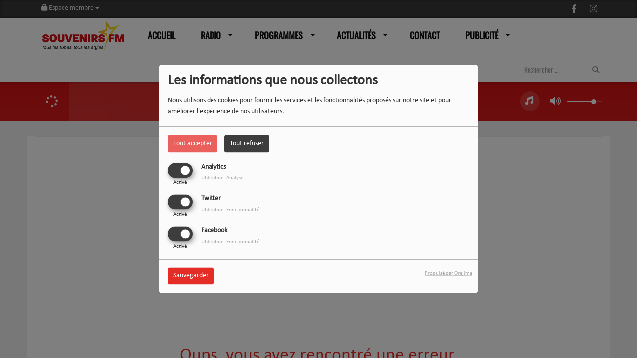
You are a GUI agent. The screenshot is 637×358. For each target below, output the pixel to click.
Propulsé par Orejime (448, 274)
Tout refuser (247, 143)
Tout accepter (192, 143)
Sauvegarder (191, 276)
